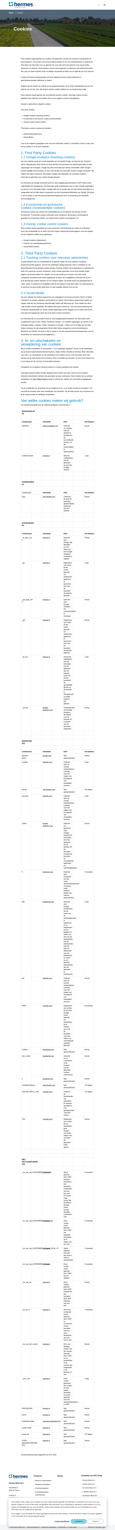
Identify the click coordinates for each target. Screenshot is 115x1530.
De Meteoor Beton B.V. (90, 1495)
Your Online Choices (40, 379)
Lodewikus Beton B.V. (90, 1492)
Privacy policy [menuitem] (62, 1527)
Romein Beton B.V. (89, 1480)
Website (90, 1527)
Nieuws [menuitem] (60, 1476)
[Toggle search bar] (99, 5)
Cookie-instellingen (62, 1521)
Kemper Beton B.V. (89, 1484)
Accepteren (79, 1521)
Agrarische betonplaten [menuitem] (42, 1484)
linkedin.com (47, 762)
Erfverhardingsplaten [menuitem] (42, 1488)
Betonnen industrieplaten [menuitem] (43, 1480)
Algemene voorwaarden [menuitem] (49, 1527)
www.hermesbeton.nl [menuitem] (33, 1527)
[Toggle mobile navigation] (104, 4)
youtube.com (47, 1006)
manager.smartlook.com (52, 1421)
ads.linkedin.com (49, 497)
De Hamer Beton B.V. (90, 1488)
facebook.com (48, 872)
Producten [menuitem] (38, 1476)
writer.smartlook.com (50, 426)
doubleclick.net (48, 902)
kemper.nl (46, 456)
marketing (98, 1527)
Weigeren (95, 1521)
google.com (47, 756)
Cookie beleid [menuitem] (72, 1527)
